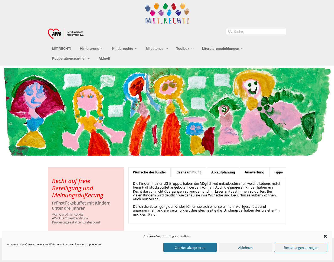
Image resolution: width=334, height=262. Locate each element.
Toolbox (185, 48)
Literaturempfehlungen (222, 48)
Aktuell (104, 58)
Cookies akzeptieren (190, 247)
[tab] (149, 172)
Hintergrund (92, 48)
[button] (325, 236)
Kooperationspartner (71, 58)
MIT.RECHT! (61, 48)
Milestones (157, 48)
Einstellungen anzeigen (301, 247)
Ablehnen (245, 247)
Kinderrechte (124, 48)
